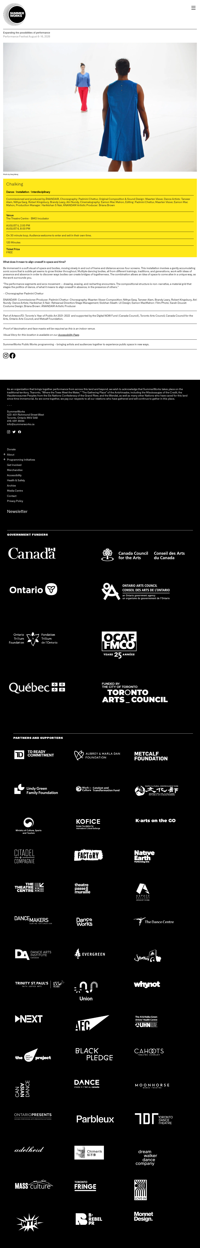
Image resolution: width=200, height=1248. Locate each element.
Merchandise (14, 469)
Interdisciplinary (40, 191)
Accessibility (14, 475)
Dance (10, 191)
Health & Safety (16, 480)
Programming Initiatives (21, 459)
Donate (11, 449)
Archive (11, 485)
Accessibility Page (68, 334)
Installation (22, 191)
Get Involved (14, 464)
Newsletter (17, 511)
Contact (11, 495)
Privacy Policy (15, 500)
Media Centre (15, 490)
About (10, 454)
